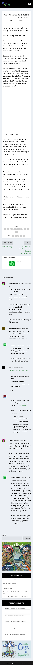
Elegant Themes (14, 663)
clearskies (7, 621)
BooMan (7, 608)
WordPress (25, 663)
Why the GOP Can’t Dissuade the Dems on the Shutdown (15, 596)
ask (11, 397)
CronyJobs (22, 405)
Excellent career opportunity (18, 370)
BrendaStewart (13, 328)
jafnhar (6, 628)
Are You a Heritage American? (10, 583)
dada (10, 367)
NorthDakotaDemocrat (15, 283)
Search (4, 535)
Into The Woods (17, 18)
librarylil (7, 615)
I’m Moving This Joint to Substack (10, 579)
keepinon (11, 440)
